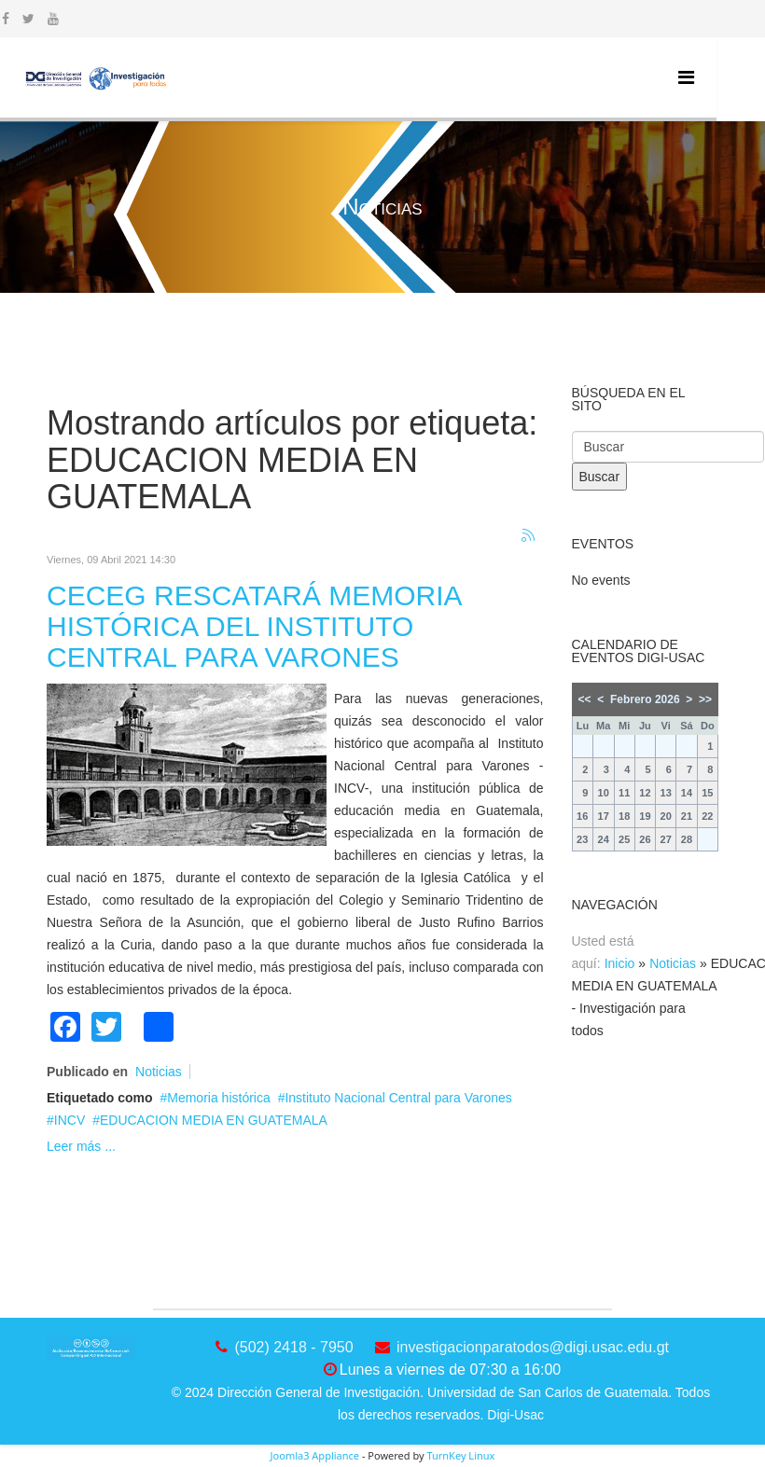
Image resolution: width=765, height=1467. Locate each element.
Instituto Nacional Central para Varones (398, 1097)
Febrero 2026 (645, 699)
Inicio (620, 963)
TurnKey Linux (460, 1455)
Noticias (158, 1071)
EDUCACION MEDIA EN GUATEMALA (213, 1120)
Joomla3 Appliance (315, 1455)
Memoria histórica (218, 1097)
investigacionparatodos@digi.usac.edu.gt (532, 1347)
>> (705, 699)
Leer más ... (81, 1146)
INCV (69, 1120)
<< (584, 699)
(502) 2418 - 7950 (293, 1347)
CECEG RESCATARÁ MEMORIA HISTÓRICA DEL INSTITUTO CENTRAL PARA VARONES (254, 626)
